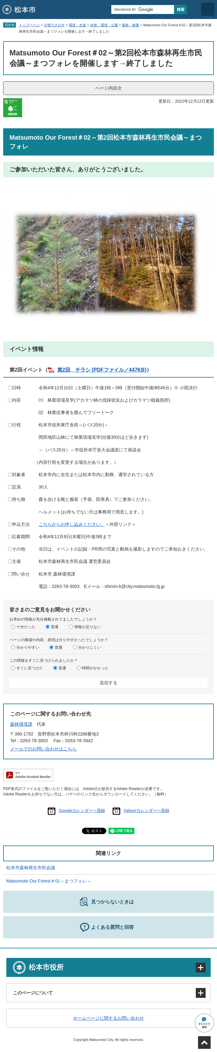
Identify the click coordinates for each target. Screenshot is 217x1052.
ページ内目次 (108, 88)
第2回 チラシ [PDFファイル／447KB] (101, 370)
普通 (55, 627)
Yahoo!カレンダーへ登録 (146, 810)
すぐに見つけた (29, 668)
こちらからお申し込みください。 (72, 524)
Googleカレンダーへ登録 (82, 810)
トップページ (29, 25)
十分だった (25, 627)
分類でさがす (54, 25)
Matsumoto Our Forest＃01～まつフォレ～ (48, 880)
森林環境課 (21, 724)
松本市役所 (46, 967)
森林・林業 (130, 25)
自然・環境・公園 (104, 25)
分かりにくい (89, 647)
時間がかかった (95, 668)
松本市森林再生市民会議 (30, 867)
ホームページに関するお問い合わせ (108, 1018)
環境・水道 (77, 25)
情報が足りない (87, 627)
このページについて (33, 992)
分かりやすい (27, 647)
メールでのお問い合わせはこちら (43, 748)
